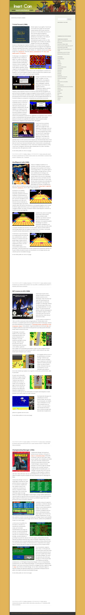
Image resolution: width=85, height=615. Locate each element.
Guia (58, 80)
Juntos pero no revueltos (63, 81)
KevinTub (59, 44)
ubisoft (47, 284)
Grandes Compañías (62, 78)
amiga (41, 154)
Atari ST (31, 51)
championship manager (17, 603)
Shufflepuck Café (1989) (20, 162)
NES (47, 326)
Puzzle (59, 91)
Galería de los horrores (62, 76)
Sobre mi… (27, 13)
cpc (24, 155)
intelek (27, 603)
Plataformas (60, 89)
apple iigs (46, 283)
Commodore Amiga (36, 324)
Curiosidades (60, 68)
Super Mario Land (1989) (62, 47)
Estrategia (60, 75)
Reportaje (60, 93)
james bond (19, 443)
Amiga (49, 50)
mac (31, 284)
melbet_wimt (60, 49)
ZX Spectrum (23, 53)
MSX (45, 51)
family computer (26, 284)
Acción (25, 441)
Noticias (59, 88)
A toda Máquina (61, 58)
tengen (40, 443)
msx (36, 155)
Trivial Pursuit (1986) (19, 24)
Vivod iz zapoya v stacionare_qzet (65, 45)
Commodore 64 (37, 51)
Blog (13, 13)
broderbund (14, 284)
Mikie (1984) (65, 44)
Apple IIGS (48, 186)
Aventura (59, 63)
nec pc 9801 (34, 284)
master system (32, 155)
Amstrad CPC (21, 51)
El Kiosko (59, 73)
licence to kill (25, 443)
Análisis (25, 154)
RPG (58, 94)
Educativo (60, 71)
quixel (33, 443)
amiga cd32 (45, 154)
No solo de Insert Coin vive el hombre (65, 86)
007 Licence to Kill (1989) (21, 291)
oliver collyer (32, 603)
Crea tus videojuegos (62, 66)
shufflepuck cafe (42, 284)
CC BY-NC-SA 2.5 (35, 613)
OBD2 (59, 40)
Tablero (28, 154)
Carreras (59, 65)
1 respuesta (26, 157)
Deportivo (29, 283)
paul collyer (37, 603)
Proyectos (20, 13)
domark (27, 155)
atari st (15, 155)
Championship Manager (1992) (23, 450)
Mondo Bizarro (61, 84)
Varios (59, 99)
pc (44, 155)
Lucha (59, 83)
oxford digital (40, 155)
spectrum (47, 155)
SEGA (15, 567)
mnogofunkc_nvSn (61, 52)
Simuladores (60, 96)
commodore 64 (20, 155)
